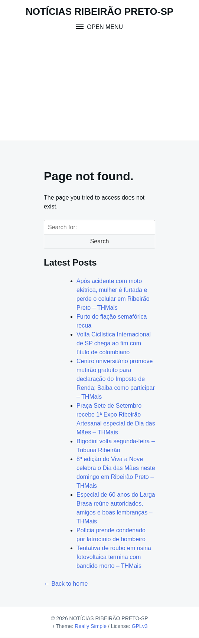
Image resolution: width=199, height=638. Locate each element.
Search (99, 241)
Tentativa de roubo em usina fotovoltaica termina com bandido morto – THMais (113, 557)
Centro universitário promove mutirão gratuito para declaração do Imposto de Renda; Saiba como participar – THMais (115, 379)
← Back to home (66, 584)
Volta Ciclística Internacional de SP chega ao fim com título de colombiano (113, 343)
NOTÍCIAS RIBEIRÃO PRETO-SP (99, 11)
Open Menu (104, 27)
